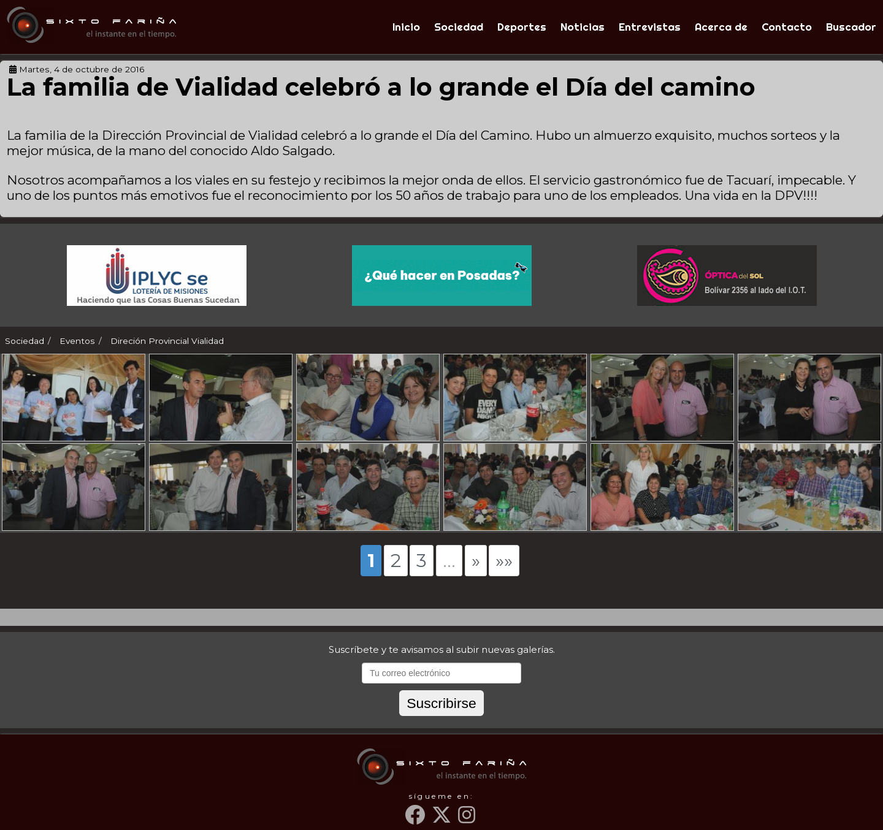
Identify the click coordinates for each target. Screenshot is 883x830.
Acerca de (721, 26)
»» (504, 560)
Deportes (521, 26)
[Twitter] (443, 819)
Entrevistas (650, 26)
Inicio (406, 26)
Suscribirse (441, 703)
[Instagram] (468, 819)
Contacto (787, 26)
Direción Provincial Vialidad (167, 341)
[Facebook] (417, 819)
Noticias (582, 26)
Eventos (77, 341)
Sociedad (458, 26)
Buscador (851, 26)
